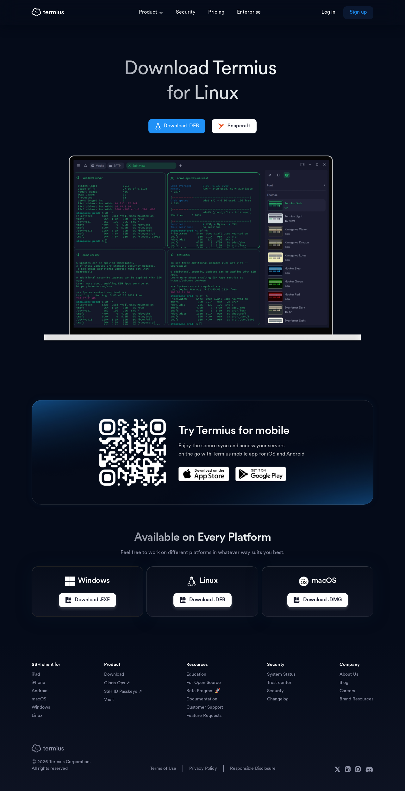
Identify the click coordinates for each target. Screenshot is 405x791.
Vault (109, 700)
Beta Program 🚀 (203, 691)
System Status (281, 674)
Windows (41, 707)
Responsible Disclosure (253, 768)
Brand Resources (356, 699)
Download (114, 674)
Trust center (279, 682)
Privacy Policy (203, 768)
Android (39, 691)
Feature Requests (203, 715)
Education (196, 674)
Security (275, 691)
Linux (37, 715)
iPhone (38, 682)
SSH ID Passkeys (121, 691)
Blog (344, 682)
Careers (347, 691)
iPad (36, 674)
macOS (39, 699)
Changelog (278, 699)
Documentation (201, 699)
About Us (349, 674)
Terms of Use (163, 768)
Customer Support (204, 707)
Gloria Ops (115, 683)
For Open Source (203, 682)
